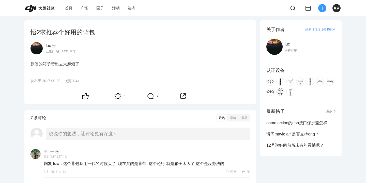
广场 (84, 8)
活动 (116, 8)
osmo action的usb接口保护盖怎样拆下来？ (301, 123)
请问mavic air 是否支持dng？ (292, 134)
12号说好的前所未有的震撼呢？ (295, 145)
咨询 (131, 8)
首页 (68, 8)
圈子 (100, 8)
